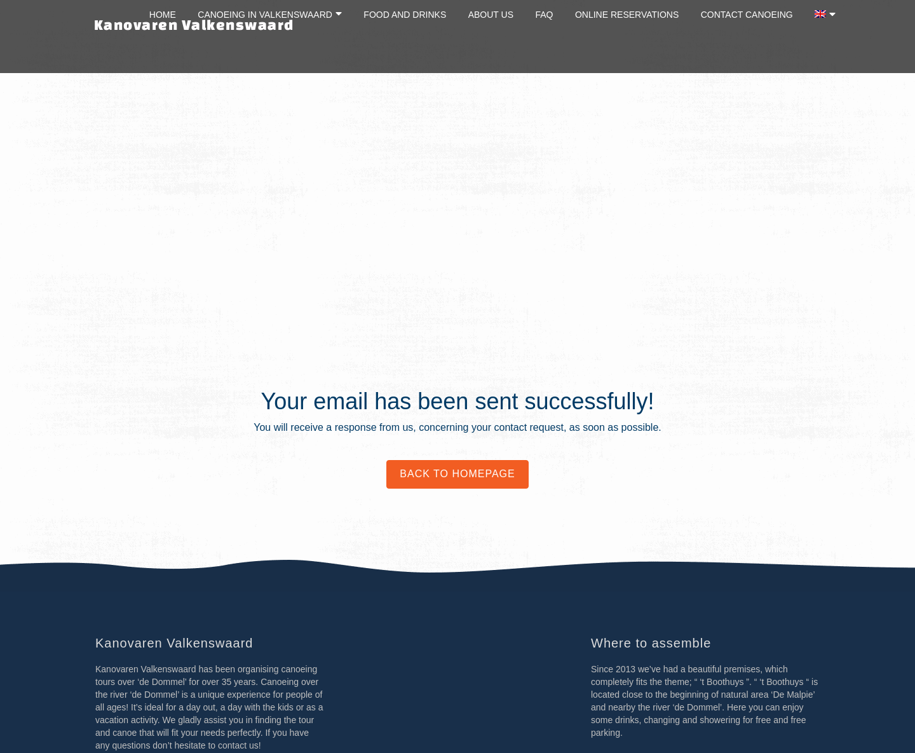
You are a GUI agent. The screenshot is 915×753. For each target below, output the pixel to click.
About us (490, 15)
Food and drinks (404, 15)
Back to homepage (457, 473)
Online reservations (627, 15)
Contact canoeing (747, 15)
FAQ (544, 15)
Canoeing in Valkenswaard (265, 15)
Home (162, 15)
